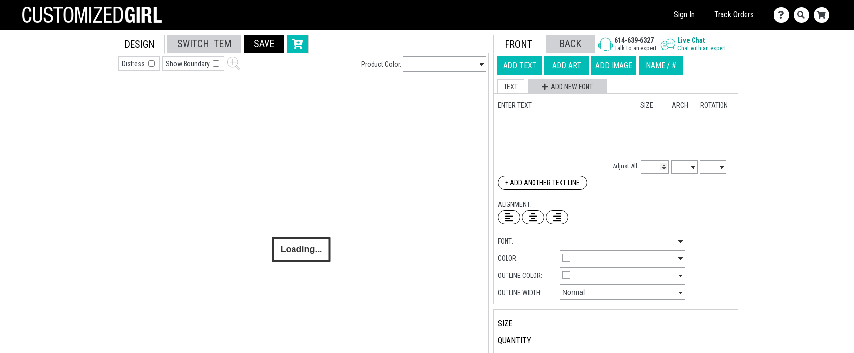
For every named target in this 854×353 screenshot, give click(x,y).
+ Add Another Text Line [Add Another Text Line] (542, 183)
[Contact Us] (784, 15)
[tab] (92, 97)
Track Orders (734, 14)
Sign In (684, 14)
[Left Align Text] (509, 217)
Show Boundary (188, 64)
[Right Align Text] (557, 217)
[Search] (804, 15)
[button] (264, 44)
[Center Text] (533, 217)
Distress (134, 64)
